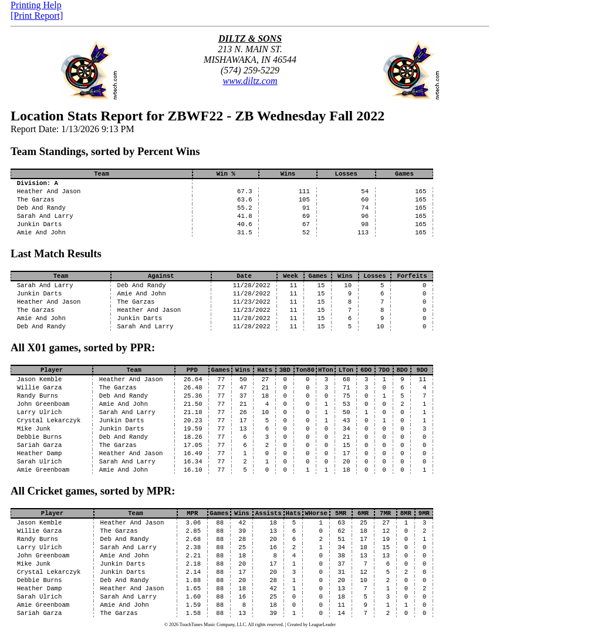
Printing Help (36, 5)
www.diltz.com (249, 81)
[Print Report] (37, 16)
